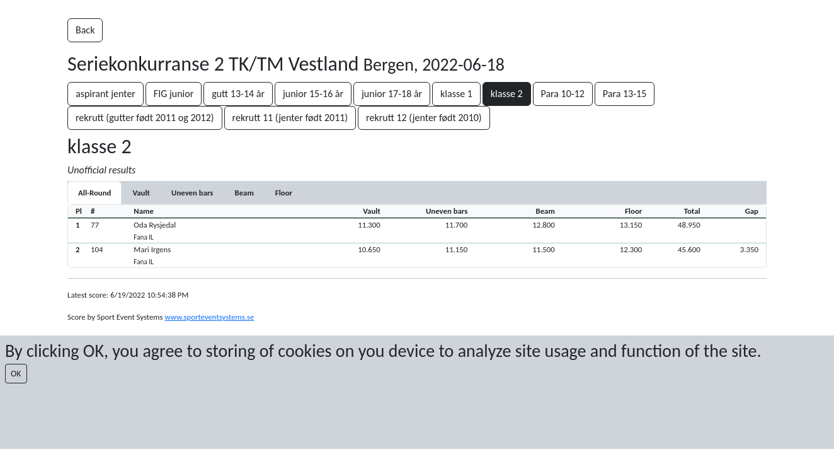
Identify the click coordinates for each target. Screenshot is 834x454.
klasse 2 (507, 94)
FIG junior (173, 94)
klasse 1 (456, 94)
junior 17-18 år (392, 94)
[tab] (141, 192)
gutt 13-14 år (238, 94)
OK (16, 373)
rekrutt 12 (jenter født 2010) (424, 118)
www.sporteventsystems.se (209, 317)
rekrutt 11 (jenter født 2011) (290, 118)
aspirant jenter (105, 94)
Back (85, 30)
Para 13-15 (624, 94)
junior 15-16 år (313, 94)
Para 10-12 (563, 94)
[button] (417, 230)
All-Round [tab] (94, 192)
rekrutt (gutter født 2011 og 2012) (145, 118)
